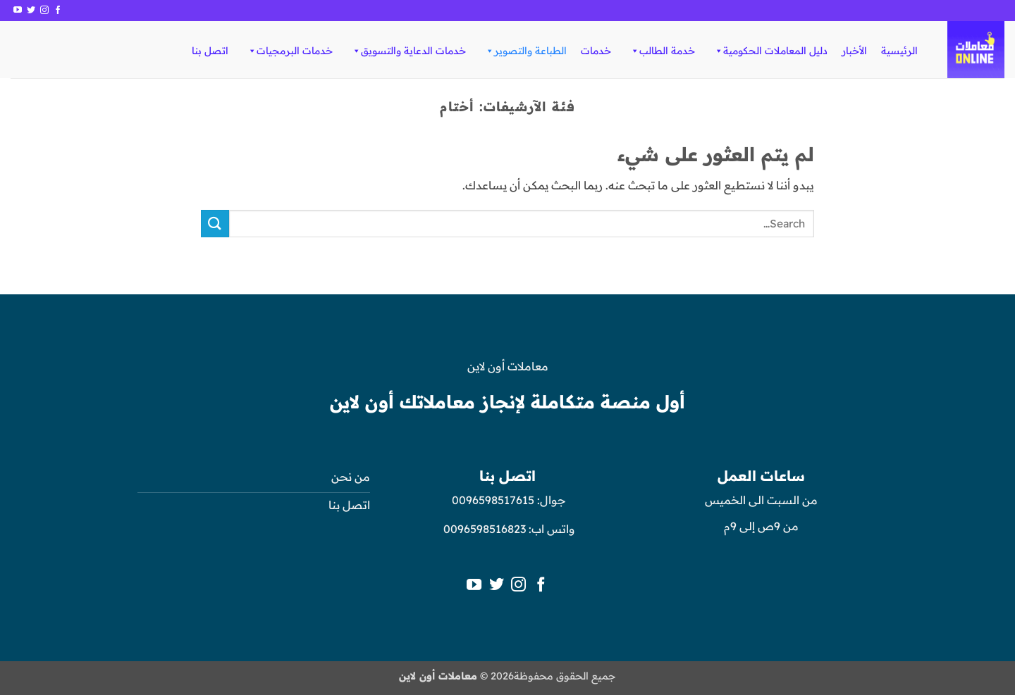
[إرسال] (215, 223)
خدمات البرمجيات (290, 51)
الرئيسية (899, 50)
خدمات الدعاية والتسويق (408, 51)
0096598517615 (491, 500)
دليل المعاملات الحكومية (770, 51)
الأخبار (854, 50)
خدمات (596, 50)
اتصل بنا (210, 50)
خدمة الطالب (662, 51)
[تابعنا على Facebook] (58, 10)
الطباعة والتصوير (525, 51)
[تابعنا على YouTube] (17, 10)
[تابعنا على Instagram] (44, 10)
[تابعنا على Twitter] (31, 10)
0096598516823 (484, 529)
